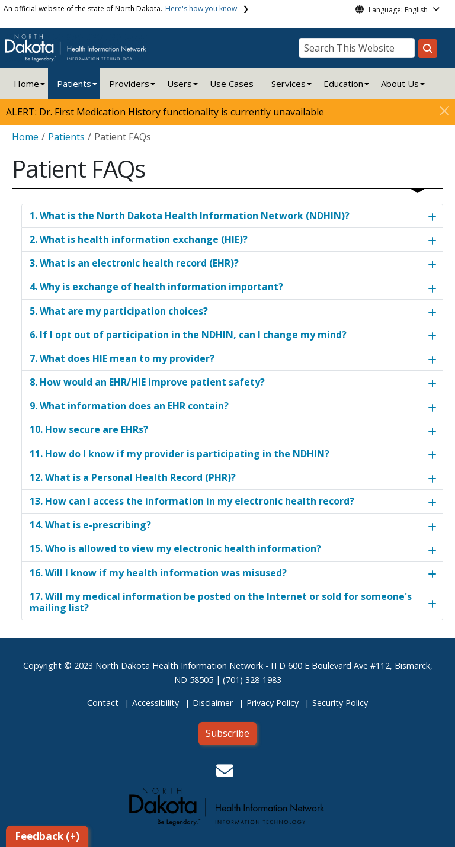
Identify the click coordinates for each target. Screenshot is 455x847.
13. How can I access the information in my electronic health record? (192, 501)
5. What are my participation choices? (119, 310)
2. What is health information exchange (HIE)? (139, 239)
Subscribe (227, 733)
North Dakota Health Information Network (179, 665)
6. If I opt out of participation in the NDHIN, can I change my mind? (188, 334)
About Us (400, 83)
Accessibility (155, 702)
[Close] (444, 111)
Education (343, 83)
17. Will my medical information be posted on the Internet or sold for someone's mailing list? (221, 602)
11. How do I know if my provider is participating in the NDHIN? (179, 453)
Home (26, 83)
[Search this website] (427, 48)
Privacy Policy (272, 702)
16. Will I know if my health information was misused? (158, 572)
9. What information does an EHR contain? (129, 405)
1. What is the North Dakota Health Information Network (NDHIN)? (190, 215)
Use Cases (232, 83)
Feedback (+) (47, 836)
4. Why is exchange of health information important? (156, 286)
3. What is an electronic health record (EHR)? (134, 263)
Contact (102, 702)
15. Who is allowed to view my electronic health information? (175, 548)
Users (179, 83)
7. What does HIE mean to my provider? (122, 358)
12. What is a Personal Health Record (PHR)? (133, 477)
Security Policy (340, 702)
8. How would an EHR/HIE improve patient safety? (147, 382)
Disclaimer (213, 702)
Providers (129, 83)
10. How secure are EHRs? (89, 429)
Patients (74, 83)
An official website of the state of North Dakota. (120, 9)
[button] (224, 773)
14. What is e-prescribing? (90, 524)
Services (288, 83)
